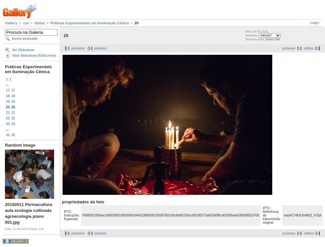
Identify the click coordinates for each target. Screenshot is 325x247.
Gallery (11, 23)
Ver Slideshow (23, 50)
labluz (40, 23)
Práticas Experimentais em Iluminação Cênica (89, 23)
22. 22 (10, 118)
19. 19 (10, 101)
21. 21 (10, 112)
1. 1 (8, 79)
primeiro (78, 48)
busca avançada (24, 38)
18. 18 (10, 96)
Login (314, 23)
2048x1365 (272, 39)
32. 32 (10, 135)
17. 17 (10, 90)
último (309, 48)
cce (26, 23)
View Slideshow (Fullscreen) (34, 55)
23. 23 (10, 124)
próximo (288, 48)
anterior (100, 48)
